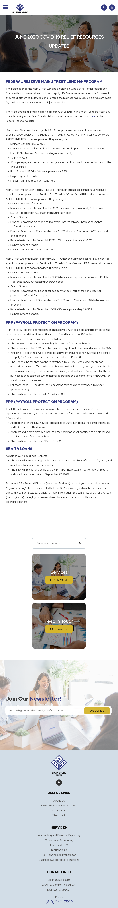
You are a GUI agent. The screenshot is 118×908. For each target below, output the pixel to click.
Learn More (59, 580)
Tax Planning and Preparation (59, 855)
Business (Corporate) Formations (59, 859)
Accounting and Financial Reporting (59, 835)
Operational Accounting (59, 840)
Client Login (59, 815)
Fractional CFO (59, 845)
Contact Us (59, 629)
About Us (59, 800)
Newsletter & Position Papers (59, 805)
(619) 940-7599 (59, 901)
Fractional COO (59, 850)
